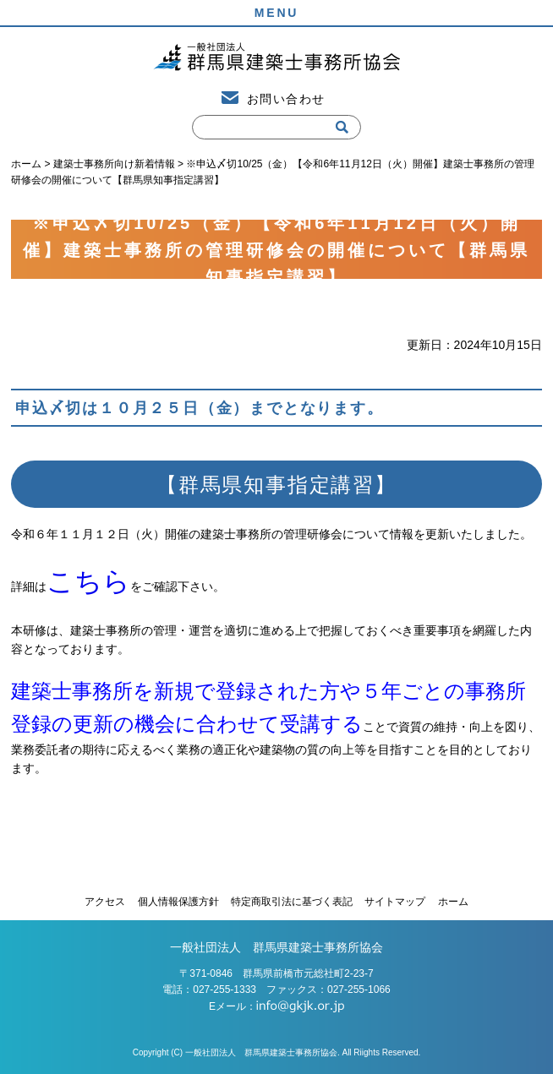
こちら (88, 581)
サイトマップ (394, 902)
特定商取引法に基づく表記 (292, 902)
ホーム (453, 902)
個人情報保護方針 (178, 902)
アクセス (105, 902)
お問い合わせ (286, 99)
